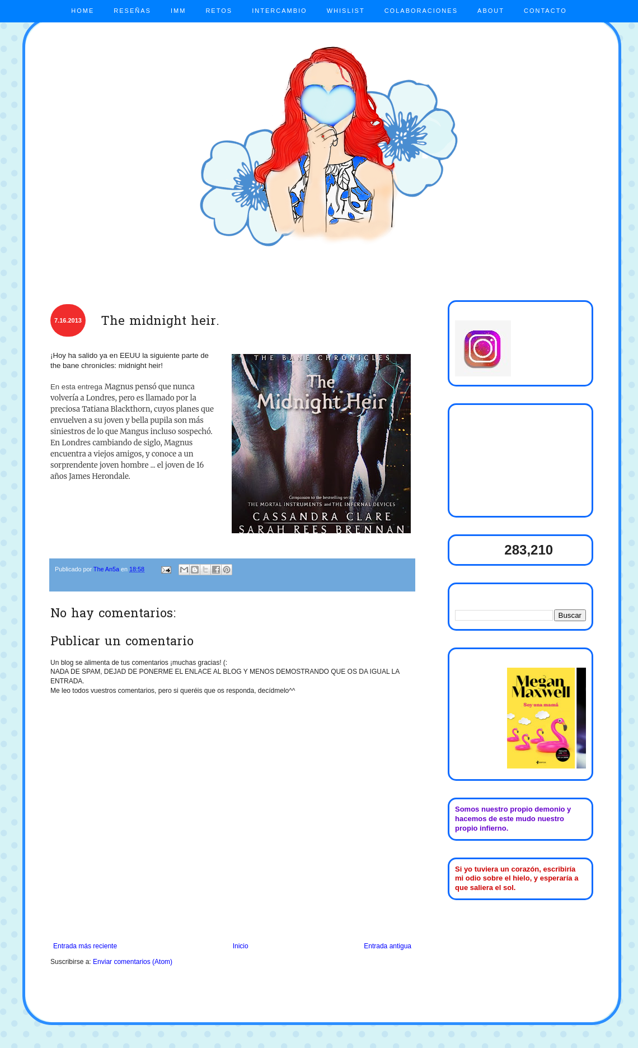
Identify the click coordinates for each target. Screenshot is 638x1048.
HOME (82, 10)
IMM (178, 10)
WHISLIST (346, 10)
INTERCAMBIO (279, 10)
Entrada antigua (387, 946)
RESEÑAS (132, 10)
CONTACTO (545, 10)
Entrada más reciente (85, 946)
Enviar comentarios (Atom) (132, 962)
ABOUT (490, 10)
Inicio (240, 946)
